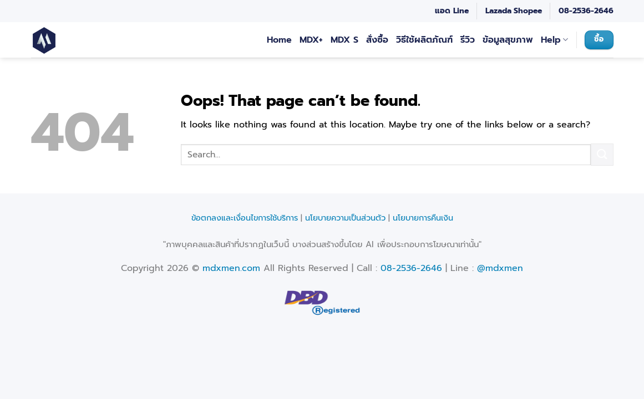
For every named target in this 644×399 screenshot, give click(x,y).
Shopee (528, 11)
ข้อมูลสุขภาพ (508, 40)
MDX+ (311, 40)
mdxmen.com (231, 268)
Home (279, 40)
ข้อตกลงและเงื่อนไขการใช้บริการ (244, 218)
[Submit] (602, 154)
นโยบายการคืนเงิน (423, 218)
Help (554, 40)
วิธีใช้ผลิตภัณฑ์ (424, 40)
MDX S (344, 40)
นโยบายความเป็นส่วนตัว (345, 218)
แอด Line (452, 11)
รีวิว (467, 40)
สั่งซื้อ (377, 40)
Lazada (498, 11)
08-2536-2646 (586, 11)
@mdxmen (500, 268)
